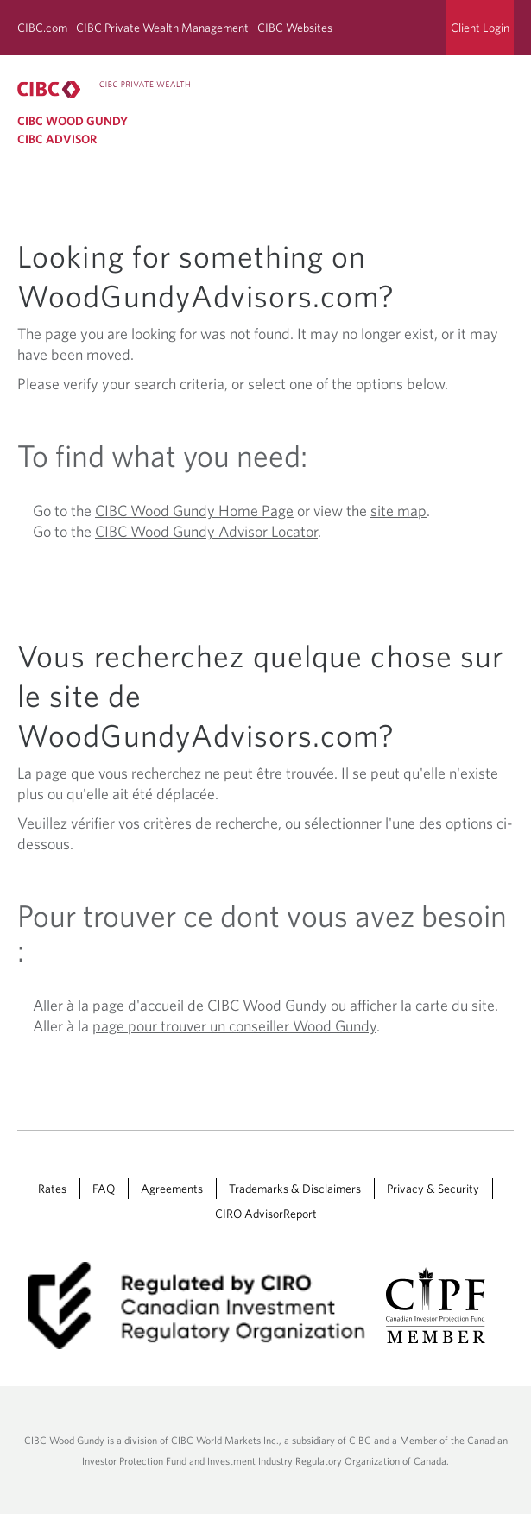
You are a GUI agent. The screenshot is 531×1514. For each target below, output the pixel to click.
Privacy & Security (433, 1188)
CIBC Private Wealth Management (162, 28)
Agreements (172, 1188)
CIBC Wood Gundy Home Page (194, 511)
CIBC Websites (294, 28)
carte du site (455, 1005)
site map (398, 511)
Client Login (480, 28)
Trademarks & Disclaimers (295, 1188)
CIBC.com (42, 28)
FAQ (103, 1188)
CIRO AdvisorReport (266, 1214)
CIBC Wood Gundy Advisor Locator (206, 531)
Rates (52, 1188)
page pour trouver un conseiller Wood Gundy (234, 1026)
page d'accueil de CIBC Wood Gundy (209, 1005)
